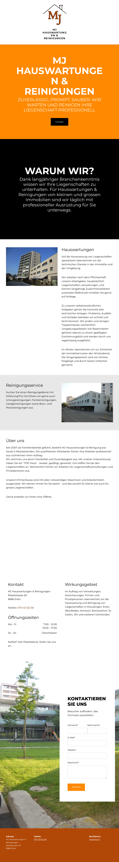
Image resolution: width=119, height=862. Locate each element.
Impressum (94, 839)
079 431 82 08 (25, 607)
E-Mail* (71, 737)
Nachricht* (73, 762)
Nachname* (93, 725)
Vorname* (73, 725)
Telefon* (72, 750)
